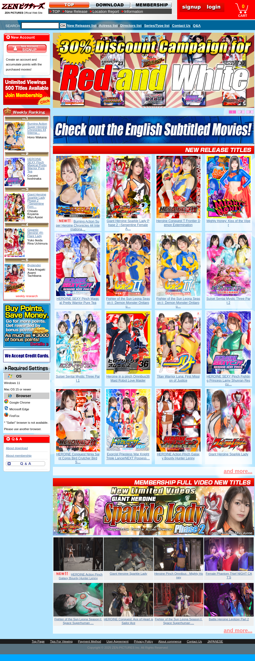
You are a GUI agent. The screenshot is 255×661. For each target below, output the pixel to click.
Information (133, 11)
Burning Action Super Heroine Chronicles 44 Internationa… (78, 225)
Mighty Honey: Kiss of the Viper (228, 223)
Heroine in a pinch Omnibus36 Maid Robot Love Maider (128, 378)
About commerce (169, 641)
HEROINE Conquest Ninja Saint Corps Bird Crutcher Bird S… (78, 458)
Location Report (106, 11)
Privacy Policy (143, 641)
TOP (56, 11)
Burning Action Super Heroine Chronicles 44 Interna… (37, 128)
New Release (76, 11)
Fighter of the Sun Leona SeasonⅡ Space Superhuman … (78, 621)
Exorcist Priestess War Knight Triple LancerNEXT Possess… (128, 456)
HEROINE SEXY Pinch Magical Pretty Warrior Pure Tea (78, 300)
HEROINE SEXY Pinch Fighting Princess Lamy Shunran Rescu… (228, 380)
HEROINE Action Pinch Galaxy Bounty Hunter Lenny (178, 456)
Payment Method (89, 641)
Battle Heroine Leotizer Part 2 (229, 619)
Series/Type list (156, 26)
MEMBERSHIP (151, 4)
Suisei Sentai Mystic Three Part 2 (228, 300)
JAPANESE (215, 641)
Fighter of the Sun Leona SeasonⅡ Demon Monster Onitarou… (128, 302)
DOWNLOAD (109, 4)
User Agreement (118, 641)
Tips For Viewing (61, 641)
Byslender (34, 265)
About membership (18, 455)
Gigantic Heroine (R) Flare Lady (35, 233)
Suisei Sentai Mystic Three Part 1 (78, 378)
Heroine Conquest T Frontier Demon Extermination (178, 223)
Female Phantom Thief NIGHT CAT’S (229, 575)
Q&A (197, 26)
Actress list (108, 26)
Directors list (130, 26)
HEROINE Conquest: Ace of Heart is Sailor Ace (128, 621)
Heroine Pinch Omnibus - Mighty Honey (178, 575)
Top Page (38, 641)
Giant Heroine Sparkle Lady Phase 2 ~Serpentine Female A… (128, 225)
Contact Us (181, 26)
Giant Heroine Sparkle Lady (228, 454)
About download (17, 448)
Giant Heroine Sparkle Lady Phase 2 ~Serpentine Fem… (36, 200)
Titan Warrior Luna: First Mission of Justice (178, 378)
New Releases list (81, 26)
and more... (238, 471)
